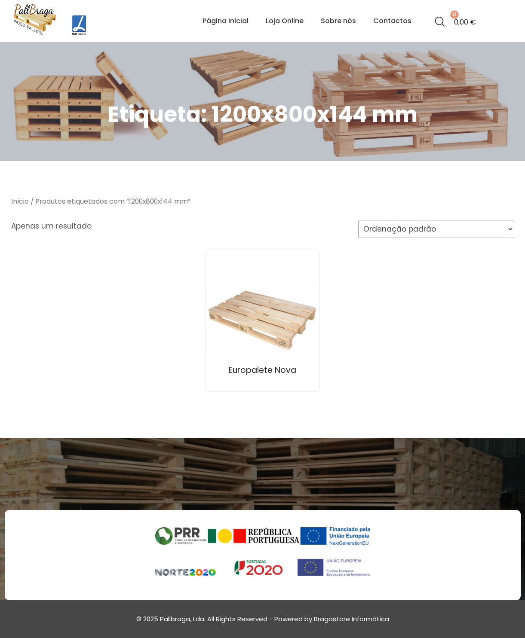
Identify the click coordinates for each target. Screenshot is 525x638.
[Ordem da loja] (436, 229)
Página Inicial (226, 21)
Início (20, 201)
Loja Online (285, 21)
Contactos (392, 21)
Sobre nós (338, 21)
